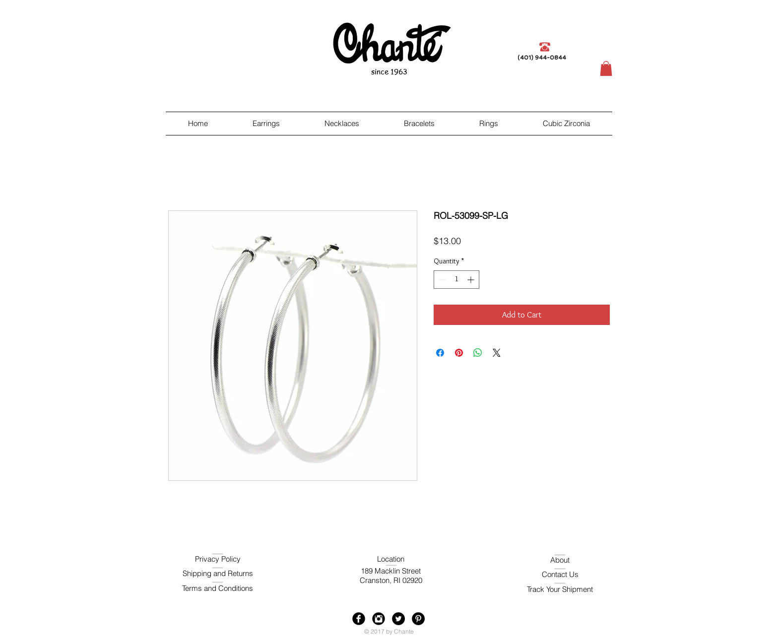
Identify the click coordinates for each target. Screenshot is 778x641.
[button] (606, 68)
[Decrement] (441, 279)
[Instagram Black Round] (378, 618)
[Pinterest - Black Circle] (418, 618)
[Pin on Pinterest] (459, 353)
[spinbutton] (456, 279)
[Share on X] (497, 353)
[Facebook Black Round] (358, 618)
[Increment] (471, 279)
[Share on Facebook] (440, 353)
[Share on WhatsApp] (478, 353)
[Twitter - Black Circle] (398, 618)
